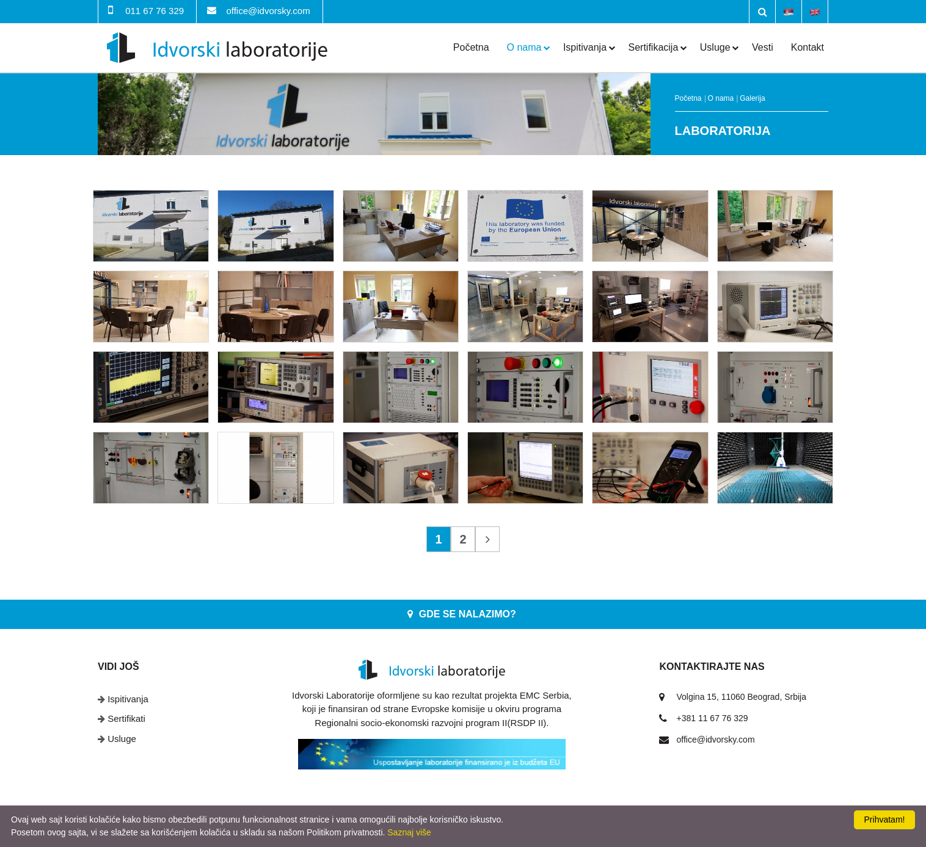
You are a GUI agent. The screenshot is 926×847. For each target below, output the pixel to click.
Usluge (715, 47)
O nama (524, 47)
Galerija (752, 98)
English (815, 11)
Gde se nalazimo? (467, 614)
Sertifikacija (654, 47)
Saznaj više (409, 832)
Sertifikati (126, 718)
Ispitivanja (585, 47)
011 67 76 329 (154, 10)
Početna (471, 47)
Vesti (762, 47)
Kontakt (807, 47)
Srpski (788, 11)
